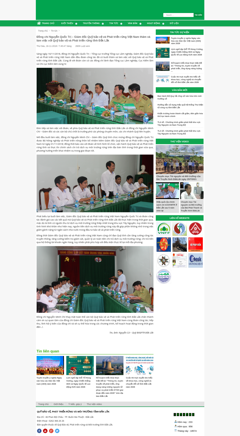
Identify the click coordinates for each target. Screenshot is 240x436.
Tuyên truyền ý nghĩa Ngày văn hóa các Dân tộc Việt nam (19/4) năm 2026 (49, 381)
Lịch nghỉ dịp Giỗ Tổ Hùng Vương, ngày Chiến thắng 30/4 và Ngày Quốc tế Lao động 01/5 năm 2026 (187, 52)
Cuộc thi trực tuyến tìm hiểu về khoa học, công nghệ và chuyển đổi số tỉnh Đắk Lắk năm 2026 (186, 79)
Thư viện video (94, 404)
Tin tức (54, 31)
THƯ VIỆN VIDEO (179, 141)
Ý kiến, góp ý (75, 404)
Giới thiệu (58, 404)
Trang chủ (43, 31)
